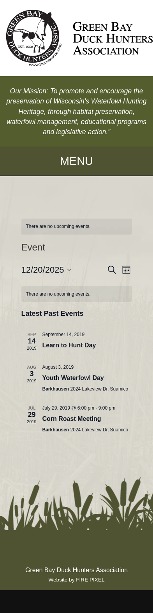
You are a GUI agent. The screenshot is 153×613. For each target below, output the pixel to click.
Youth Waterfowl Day (73, 378)
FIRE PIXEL (90, 580)
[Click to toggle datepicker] (46, 269)
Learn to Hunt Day (69, 345)
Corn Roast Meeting (71, 418)
